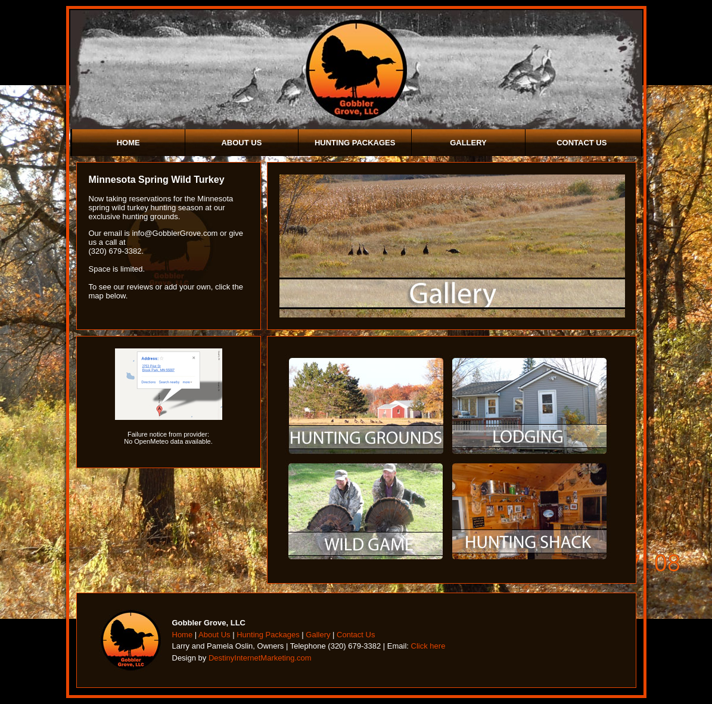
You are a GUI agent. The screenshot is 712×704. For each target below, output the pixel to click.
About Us (241, 142)
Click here (428, 645)
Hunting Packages (355, 142)
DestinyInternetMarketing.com (260, 657)
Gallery (468, 142)
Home (128, 142)
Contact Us (581, 142)
